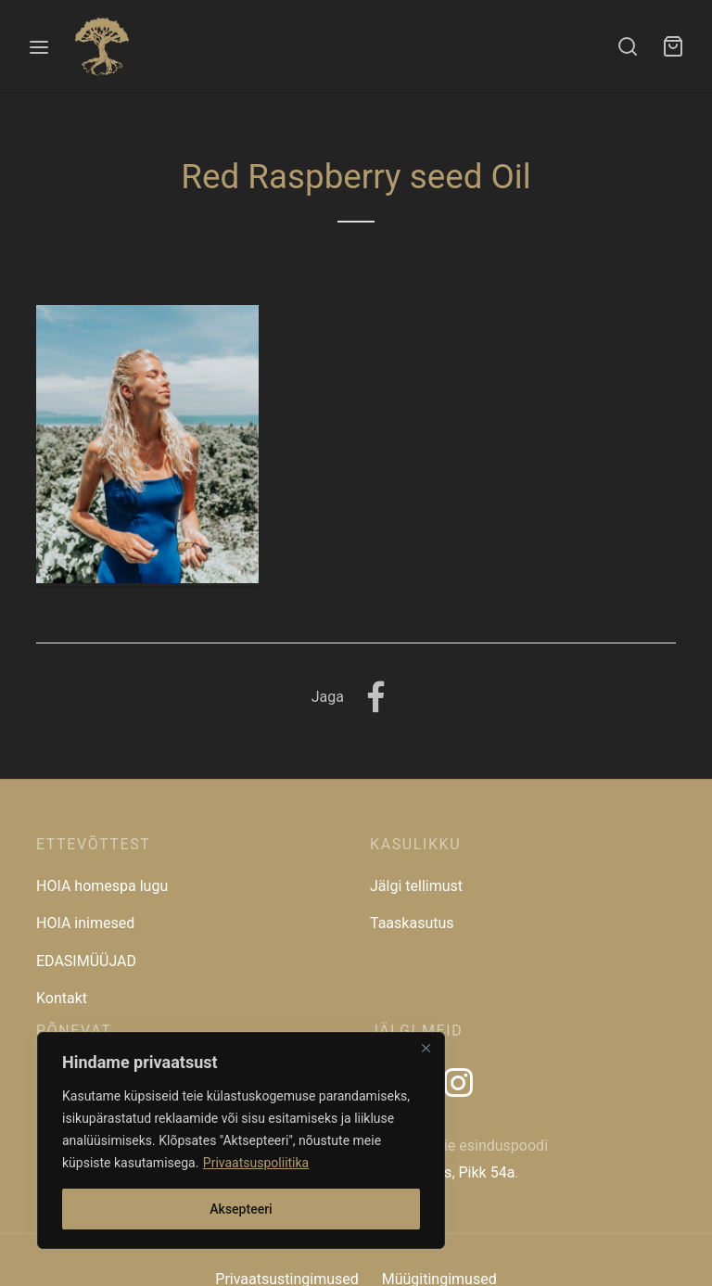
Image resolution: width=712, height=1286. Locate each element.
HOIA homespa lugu (102, 886)
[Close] (425, 1048)
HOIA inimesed (85, 923)
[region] (241, 1140)
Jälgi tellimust (416, 886)
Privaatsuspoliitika (256, 1162)
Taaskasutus (412, 923)
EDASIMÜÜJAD (86, 961)
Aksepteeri (241, 1209)
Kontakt (61, 998)
